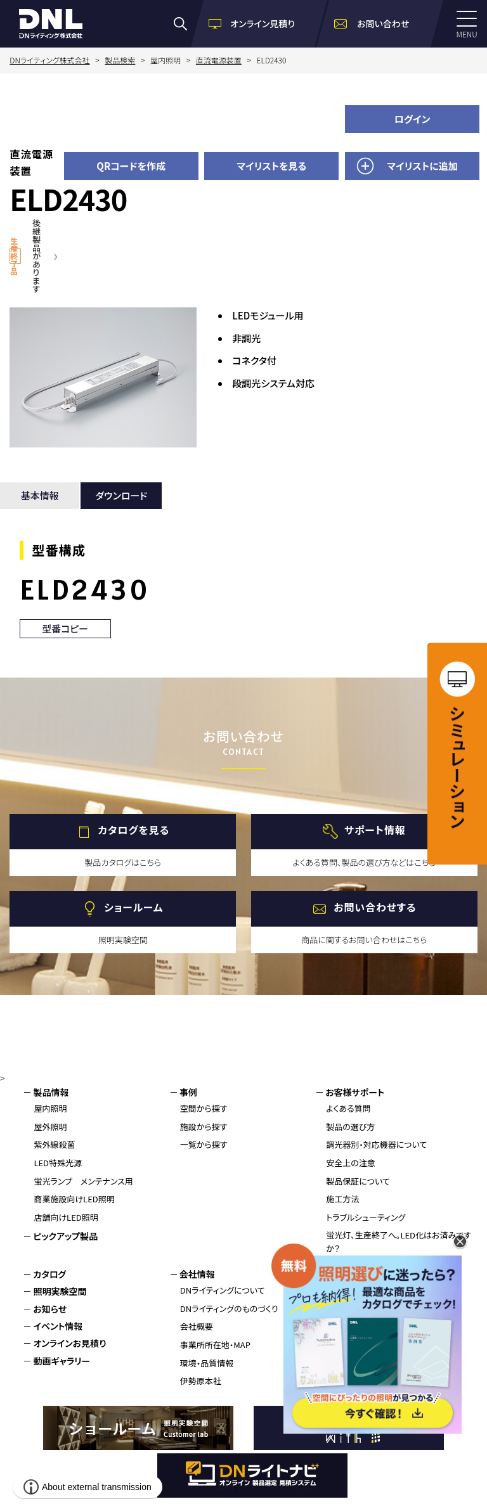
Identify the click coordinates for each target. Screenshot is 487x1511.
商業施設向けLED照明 (74, 1199)
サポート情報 (375, 830)
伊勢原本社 (200, 1381)
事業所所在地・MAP (215, 1345)
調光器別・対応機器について (376, 1144)
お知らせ (50, 1308)
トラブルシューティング (365, 1217)
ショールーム (133, 907)
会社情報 (197, 1274)
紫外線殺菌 (54, 1144)
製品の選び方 (350, 1127)
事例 (188, 1092)
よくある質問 (348, 1108)
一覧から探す (204, 1144)
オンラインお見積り (69, 1343)
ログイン (412, 118)
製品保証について (358, 1181)
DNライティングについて (222, 1290)
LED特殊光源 (58, 1163)
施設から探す (204, 1127)
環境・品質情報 (207, 1363)
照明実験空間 (59, 1291)
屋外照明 (50, 1127)
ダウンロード (121, 495)
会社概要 (196, 1326)
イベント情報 (57, 1326)
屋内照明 (50, 1108)
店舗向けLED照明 (66, 1217)
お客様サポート (354, 1092)
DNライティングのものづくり (229, 1308)
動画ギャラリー (61, 1360)
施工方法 (342, 1199)
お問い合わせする (375, 907)
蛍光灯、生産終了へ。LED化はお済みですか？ (398, 1241)
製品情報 (50, 1092)
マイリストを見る (271, 165)
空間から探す (204, 1108)
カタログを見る (133, 830)
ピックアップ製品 (65, 1236)
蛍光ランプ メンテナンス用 (83, 1181)
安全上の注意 (350, 1163)
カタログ (49, 1274)
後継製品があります (36, 256)
